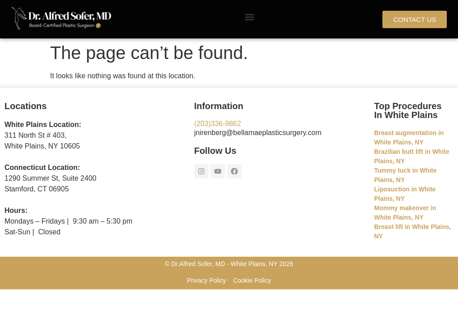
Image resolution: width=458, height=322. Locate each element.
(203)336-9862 (217, 123)
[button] (249, 17)
